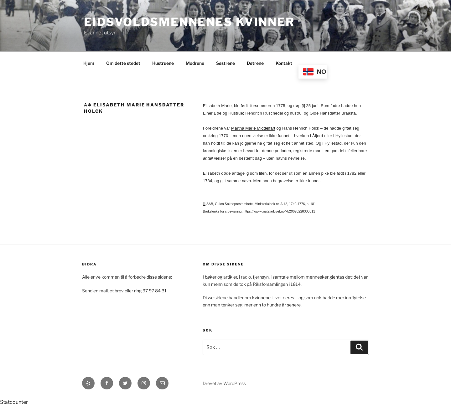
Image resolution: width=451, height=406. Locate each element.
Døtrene (255, 63)
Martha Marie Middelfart (253, 128)
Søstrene (225, 63)
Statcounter (14, 402)
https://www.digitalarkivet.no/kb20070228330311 (279, 211)
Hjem (88, 63)
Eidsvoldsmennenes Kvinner (189, 22)
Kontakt (284, 63)
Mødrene (195, 63)
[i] (303, 105)
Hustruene (163, 63)
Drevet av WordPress (224, 383)
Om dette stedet (123, 63)
